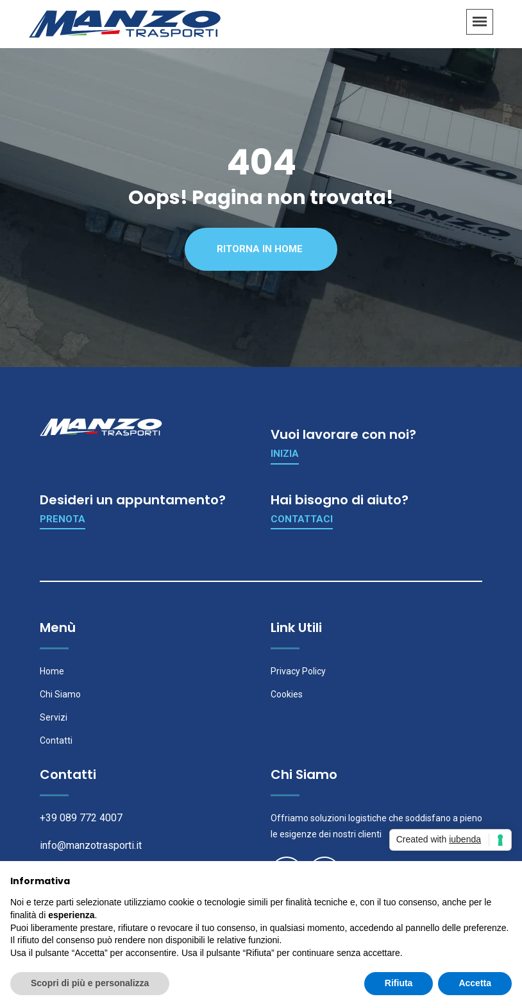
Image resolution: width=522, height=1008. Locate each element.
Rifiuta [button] (399, 983)
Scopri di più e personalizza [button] (90, 983)
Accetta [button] (475, 983)
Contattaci (302, 519)
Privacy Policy (298, 671)
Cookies (287, 694)
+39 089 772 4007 (81, 818)
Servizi (53, 717)
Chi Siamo (60, 694)
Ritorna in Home (260, 249)
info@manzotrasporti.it (91, 845)
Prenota (62, 519)
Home (52, 671)
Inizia (285, 453)
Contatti (56, 740)
